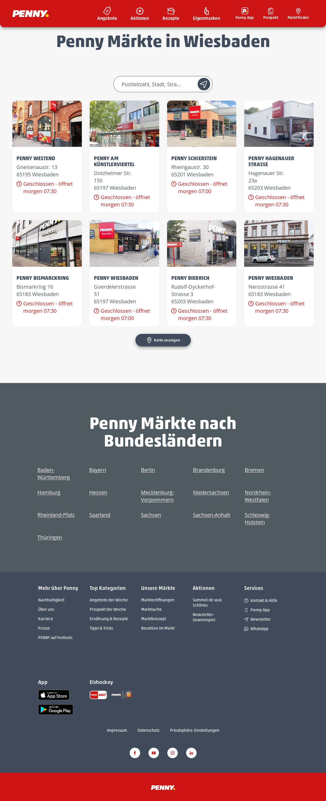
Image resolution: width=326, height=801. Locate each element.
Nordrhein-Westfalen (258, 496)
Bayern (97, 469)
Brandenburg (209, 469)
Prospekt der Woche (108, 609)
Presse (44, 628)
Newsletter (257, 619)
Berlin (148, 469)
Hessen (98, 492)
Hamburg (48, 492)
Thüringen (49, 537)
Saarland (99, 514)
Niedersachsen (211, 492)
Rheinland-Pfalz (56, 514)
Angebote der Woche (109, 599)
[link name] (54, 694)
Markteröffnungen (157, 599)
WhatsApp (256, 628)
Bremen (254, 469)
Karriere (45, 618)
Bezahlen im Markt (158, 628)
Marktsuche (151, 609)
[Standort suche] (204, 84)
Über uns (46, 609)
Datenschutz (148, 730)
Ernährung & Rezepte (109, 618)
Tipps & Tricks (101, 628)
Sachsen (151, 514)
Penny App (257, 609)
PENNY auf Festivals (55, 637)
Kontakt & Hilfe (260, 600)
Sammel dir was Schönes (207, 602)
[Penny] (163, 787)
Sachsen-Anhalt (211, 514)
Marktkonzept (153, 618)
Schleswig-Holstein (257, 518)
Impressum (117, 730)
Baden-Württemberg (53, 473)
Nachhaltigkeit (51, 599)
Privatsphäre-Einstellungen (194, 730)
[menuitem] (107, 13)
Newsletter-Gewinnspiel (204, 617)
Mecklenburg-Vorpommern (157, 496)
